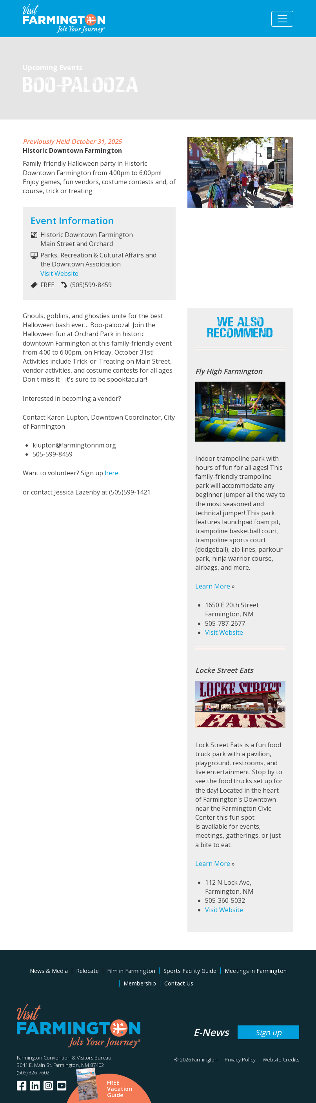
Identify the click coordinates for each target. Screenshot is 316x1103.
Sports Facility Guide (189, 970)
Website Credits (281, 1059)
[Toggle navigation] (282, 19)
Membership (139, 983)
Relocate (87, 970)
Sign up (268, 1032)
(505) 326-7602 (33, 1072)
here (111, 473)
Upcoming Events (52, 67)
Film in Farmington (131, 970)
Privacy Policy (240, 1059)
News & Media (49, 970)
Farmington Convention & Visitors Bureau (64, 1057)
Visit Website (59, 273)
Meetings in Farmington (256, 970)
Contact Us (178, 983)
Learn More (212, 586)
